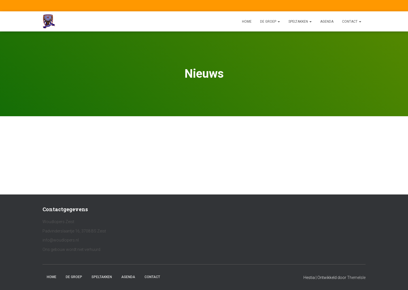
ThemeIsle (356, 277)
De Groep (270, 22)
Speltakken (300, 22)
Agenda (326, 22)
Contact (351, 22)
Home (247, 22)
